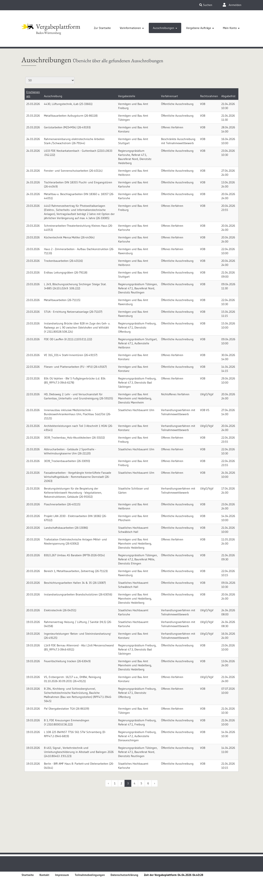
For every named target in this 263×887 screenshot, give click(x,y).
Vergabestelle (126, 96)
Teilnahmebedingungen (90, 875)
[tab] (102, 28)
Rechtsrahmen (209, 96)
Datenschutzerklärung (124, 875)
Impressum (62, 875)
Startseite (28, 875)
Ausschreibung (53, 96)
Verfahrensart (169, 96)
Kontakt (44, 875)
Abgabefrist (228, 96)
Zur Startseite (102, 28)
